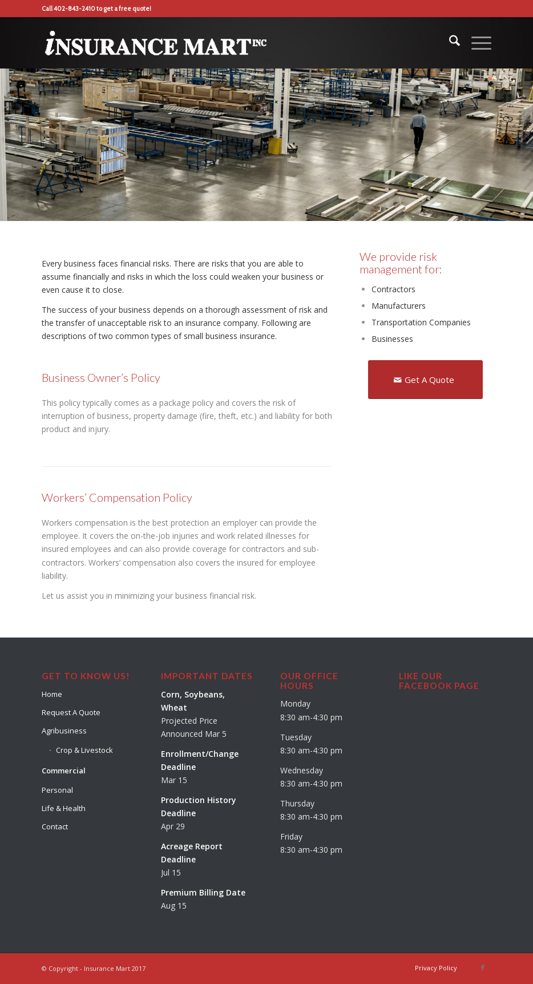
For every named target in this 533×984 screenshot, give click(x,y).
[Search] (449, 42)
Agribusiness (64, 730)
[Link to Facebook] (482, 967)
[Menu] (475, 42)
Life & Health (64, 808)
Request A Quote (71, 712)
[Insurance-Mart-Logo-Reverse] (156, 42)
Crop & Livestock (84, 750)
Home (52, 694)
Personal (57, 790)
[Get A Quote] (425, 379)
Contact (55, 826)
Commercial (64, 770)
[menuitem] (449, 42)
